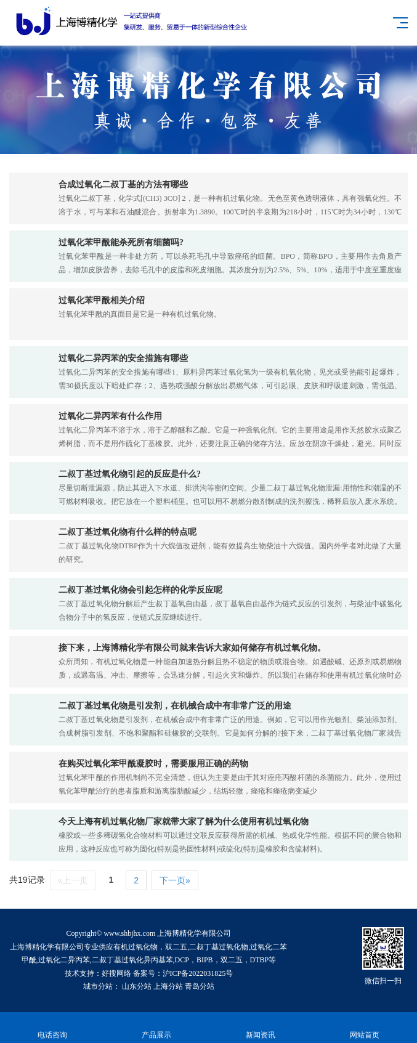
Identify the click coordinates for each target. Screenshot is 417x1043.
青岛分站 (199, 986)
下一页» (175, 880)
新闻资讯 (261, 1028)
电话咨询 (52, 1028)
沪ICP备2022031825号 (198, 973)
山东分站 (137, 986)
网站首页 (365, 1028)
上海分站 (168, 986)
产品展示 (156, 1028)
